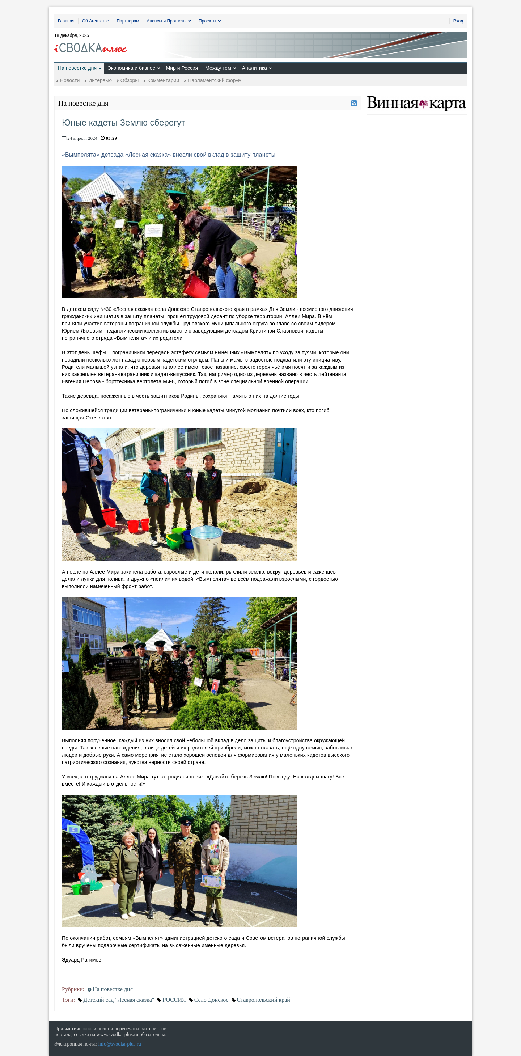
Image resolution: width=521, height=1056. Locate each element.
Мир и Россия (182, 68)
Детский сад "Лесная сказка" (118, 1000)
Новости (70, 80)
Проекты (207, 21)
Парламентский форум (215, 80)
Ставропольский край (263, 1000)
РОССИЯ (174, 1000)
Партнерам (128, 21)
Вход (458, 21)
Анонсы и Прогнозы (167, 21)
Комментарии (163, 80)
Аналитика (254, 68)
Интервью (100, 80)
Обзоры (129, 80)
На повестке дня (77, 68)
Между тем (218, 68)
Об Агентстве (95, 21)
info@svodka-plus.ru (119, 1044)
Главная (66, 21)
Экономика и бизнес (131, 68)
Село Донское (211, 1000)
